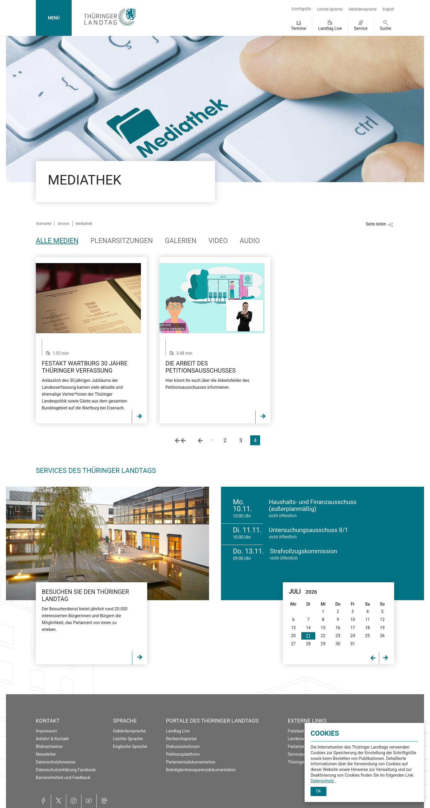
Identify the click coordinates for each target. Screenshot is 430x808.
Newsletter (46, 754)
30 (338, 643)
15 (323, 627)
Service (361, 28)
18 (367, 627)
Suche (385, 28)
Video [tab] (218, 241)
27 (293, 643)
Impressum (46, 731)
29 (323, 643)
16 (338, 627)
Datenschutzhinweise (56, 762)
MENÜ (53, 18)
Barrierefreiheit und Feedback (63, 777)
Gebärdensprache (362, 9)
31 (352, 643)
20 (293, 635)
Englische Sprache (130, 746)
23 (338, 635)
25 (367, 635)
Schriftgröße (301, 9)
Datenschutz (323, 780)
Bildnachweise (49, 746)
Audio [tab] (250, 241)
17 (352, 627)
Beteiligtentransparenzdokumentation (201, 769)
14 (308, 627)
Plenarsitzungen (121, 240)
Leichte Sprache (330, 9)
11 (367, 619)
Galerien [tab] (180, 241)
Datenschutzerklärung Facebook (66, 769)
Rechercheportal (181, 738)
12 (382, 619)
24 (352, 635)
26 (382, 635)
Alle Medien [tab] (57, 241)
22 (323, 635)
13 (293, 627)
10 (352, 619)
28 (308, 643)
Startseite (43, 224)
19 (382, 627)
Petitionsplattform (183, 754)
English (388, 9)
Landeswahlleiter (304, 738)
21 (308, 635)
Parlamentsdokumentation (190, 762)
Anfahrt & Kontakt (52, 738)
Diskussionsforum (183, 746)
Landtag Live (330, 28)
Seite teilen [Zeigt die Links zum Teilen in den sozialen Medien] (376, 224)
